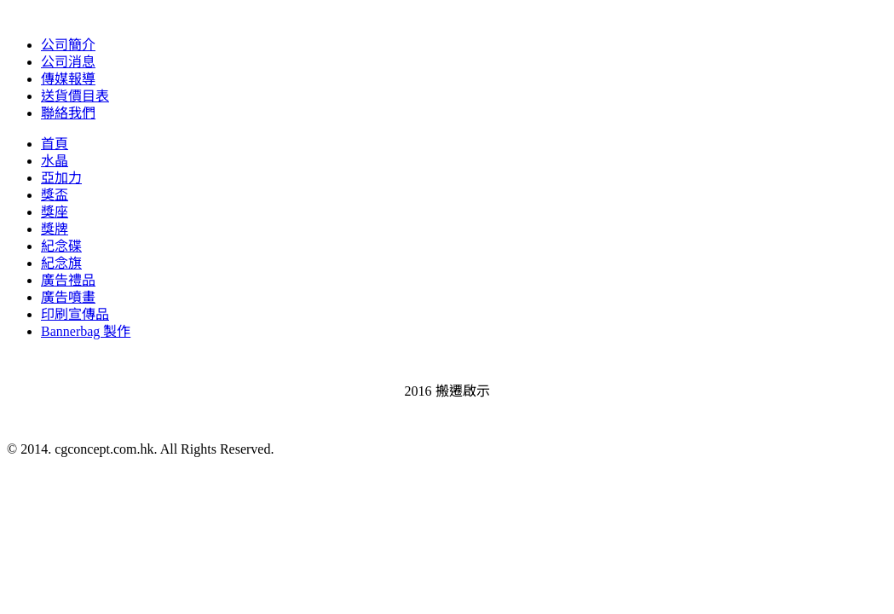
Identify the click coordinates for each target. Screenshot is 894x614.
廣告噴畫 (68, 297)
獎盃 (54, 195)
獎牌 (54, 229)
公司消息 (68, 62)
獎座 (54, 212)
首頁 (54, 143)
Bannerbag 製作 (85, 331)
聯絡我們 (68, 113)
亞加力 (61, 178)
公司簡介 (68, 45)
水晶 (54, 161)
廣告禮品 (68, 280)
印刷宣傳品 (75, 314)
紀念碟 (61, 246)
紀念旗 (61, 263)
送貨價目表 (75, 96)
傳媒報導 (68, 79)
